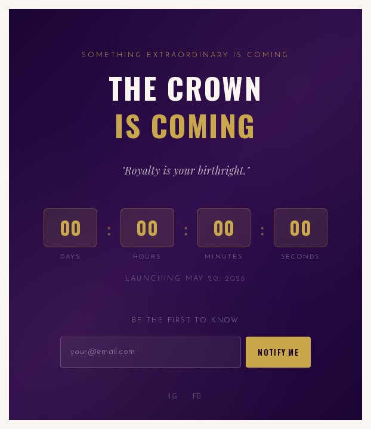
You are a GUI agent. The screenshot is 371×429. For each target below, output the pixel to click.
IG (173, 397)
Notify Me (278, 352)
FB (197, 397)
